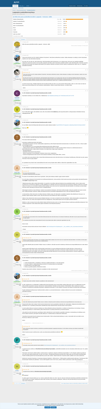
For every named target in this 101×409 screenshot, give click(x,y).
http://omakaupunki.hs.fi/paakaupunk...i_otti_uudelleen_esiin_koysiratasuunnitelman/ (65, 226)
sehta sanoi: (25, 279)
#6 (87, 120)
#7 (87, 134)
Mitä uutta (21, 5)
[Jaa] (86, 42)
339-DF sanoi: (25, 72)
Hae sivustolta (20, 7)
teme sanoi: (25, 171)
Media (27, 5)
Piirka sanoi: (25, 369)
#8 (87, 165)
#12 (87, 273)
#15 (87, 363)
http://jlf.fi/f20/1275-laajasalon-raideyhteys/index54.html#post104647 (70, 125)
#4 (87, 90)
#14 (87, 337)
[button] (24, 6)
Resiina (14, 14)
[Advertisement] (50, 395)
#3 (87, 69)
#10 (87, 232)
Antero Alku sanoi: (26, 237)
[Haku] (86, 6)
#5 (87, 106)
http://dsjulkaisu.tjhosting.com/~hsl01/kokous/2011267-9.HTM (61, 95)
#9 (87, 209)
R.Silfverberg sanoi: (26, 343)
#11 (87, 255)
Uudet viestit (14, 7)
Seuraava (23, 39)
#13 (87, 294)
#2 (87, 55)
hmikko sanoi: (25, 299)
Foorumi (15, 5)
